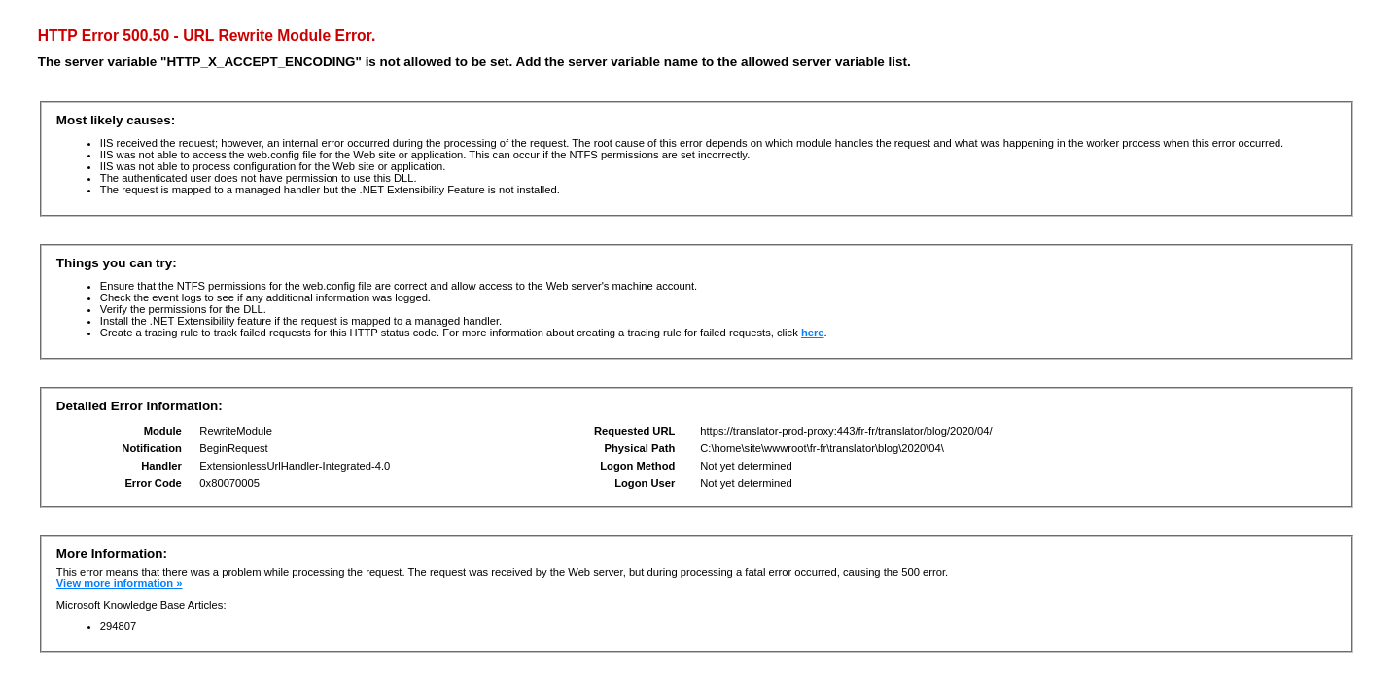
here (812, 332)
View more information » (119, 583)
